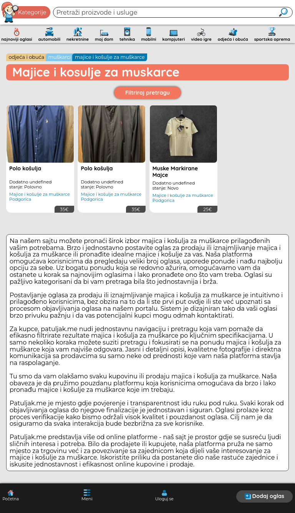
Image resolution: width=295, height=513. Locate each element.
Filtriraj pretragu (147, 92)
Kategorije (24, 12)
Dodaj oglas (264, 496)
